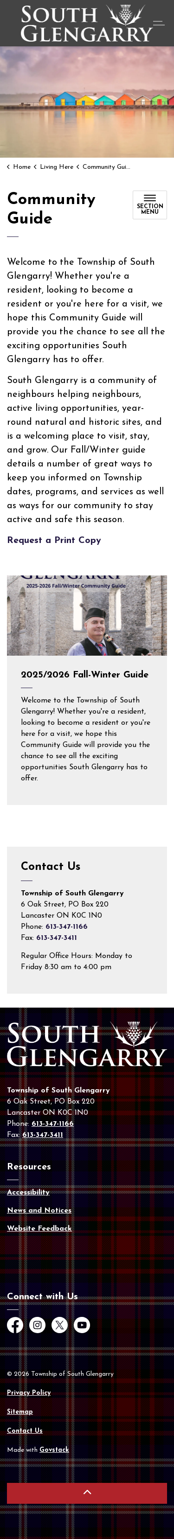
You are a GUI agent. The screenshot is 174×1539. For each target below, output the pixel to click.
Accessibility (28, 1192)
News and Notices (39, 1210)
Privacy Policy (29, 1393)
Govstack (54, 1450)
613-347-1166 (66, 927)
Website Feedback (39, 1228)
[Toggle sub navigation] (150, 205)
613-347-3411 (56, 938)
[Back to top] (87, 1493)
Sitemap (20, 1412)
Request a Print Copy (54, 540)
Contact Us (25, 1431)
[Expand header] (160, 23)
